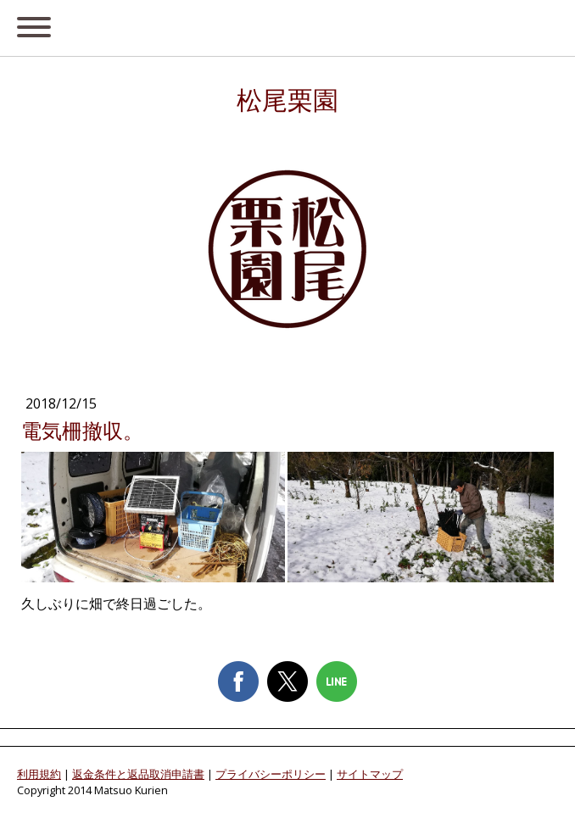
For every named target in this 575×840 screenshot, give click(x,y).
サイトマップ (370, 774)
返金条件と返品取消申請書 (138, 774)
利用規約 (39, 774)
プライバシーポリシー (270, 774)
